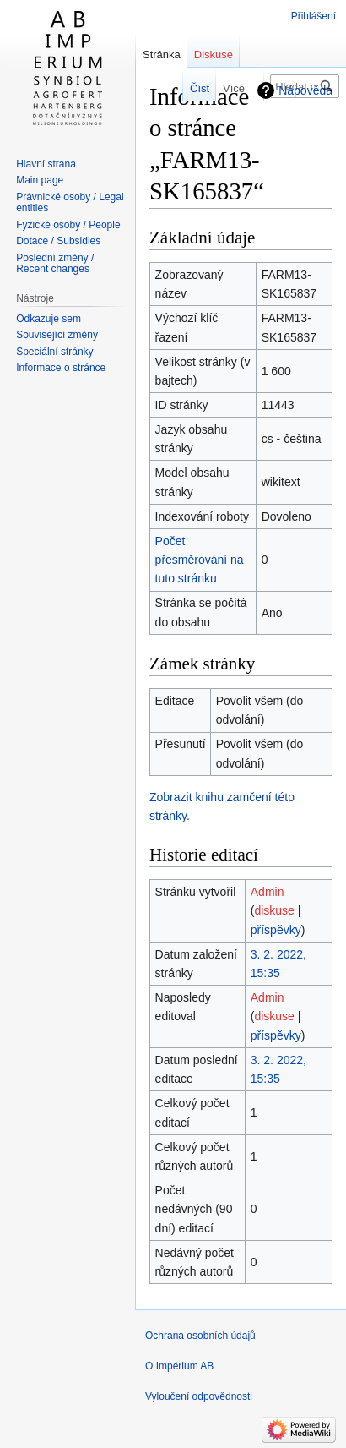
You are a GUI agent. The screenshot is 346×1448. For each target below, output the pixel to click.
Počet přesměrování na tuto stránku (199, 560)
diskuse (274, 910)
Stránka (162, 54)
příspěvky (276, 930)
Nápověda (305, 90)
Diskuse (213, 54)
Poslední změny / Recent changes (55, 264)
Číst (193, 88)
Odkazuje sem (48, 319)
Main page (39, 180)
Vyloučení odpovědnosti (198, 1396)
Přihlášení (313, 16)
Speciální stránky (54, 352)
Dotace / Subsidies (58, 241)
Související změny (57, 335)
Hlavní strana (46, 164)
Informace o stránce (60, 368)
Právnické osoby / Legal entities (69, 203)
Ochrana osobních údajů (200, 1335)
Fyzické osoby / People (68, 225)
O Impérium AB (179, 1366)
